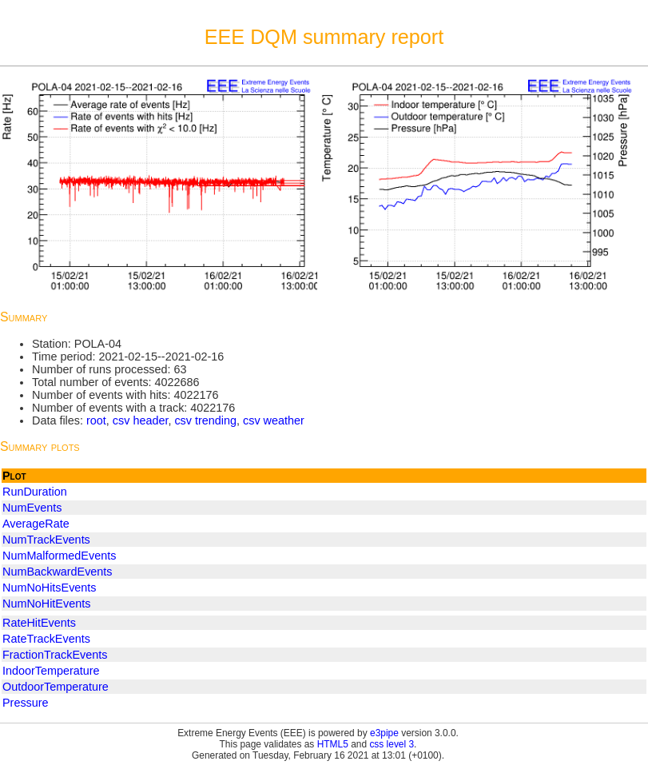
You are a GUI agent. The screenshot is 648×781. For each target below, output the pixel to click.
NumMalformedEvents (59, 555)
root (96, 420)
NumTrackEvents (46, 539)
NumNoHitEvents (46, 603)
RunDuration (34, 491)
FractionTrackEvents (54, 654)
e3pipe (384, 733)
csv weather (273, 420)
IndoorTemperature (51, 670)
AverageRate (36, 523)
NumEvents (32, 507)
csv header (141, 420)
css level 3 (391, 744)
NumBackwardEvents (57, 571)
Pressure (25, 702)
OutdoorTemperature (55, 686)
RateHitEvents (39, 622)
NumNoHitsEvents (49, 587)
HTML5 (332, 744)
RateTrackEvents (46, 638)
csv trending (205, 420)
